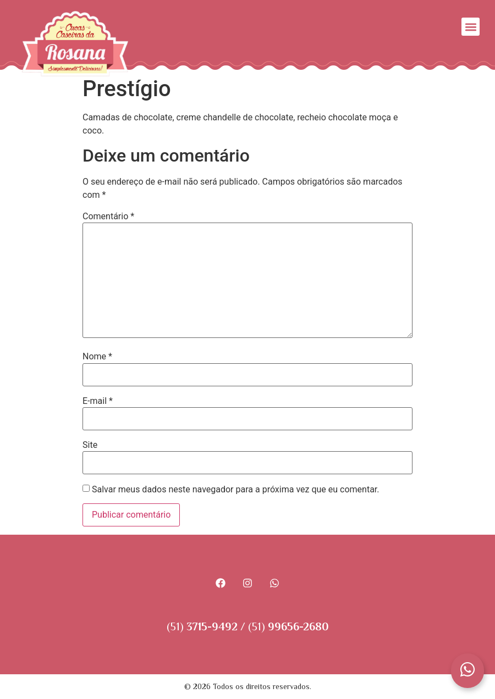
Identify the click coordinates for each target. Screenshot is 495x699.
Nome (97, 356)
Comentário (108, 216)
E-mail (97, 401)
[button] (470, 27)
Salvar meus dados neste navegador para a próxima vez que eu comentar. (236, 489)
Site (89, 445)
